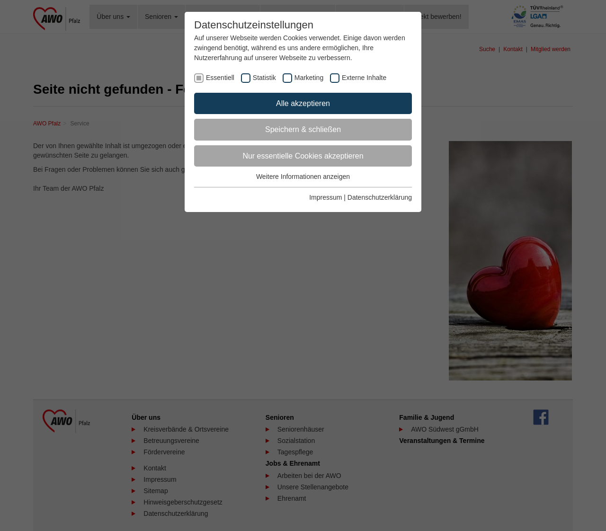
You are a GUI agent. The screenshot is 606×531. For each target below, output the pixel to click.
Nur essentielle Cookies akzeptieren (302, 156)
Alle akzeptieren (303, 103)
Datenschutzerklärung (380, 197)
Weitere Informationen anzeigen (303, 176)
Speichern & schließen (303, 129)
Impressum (325, 197)
